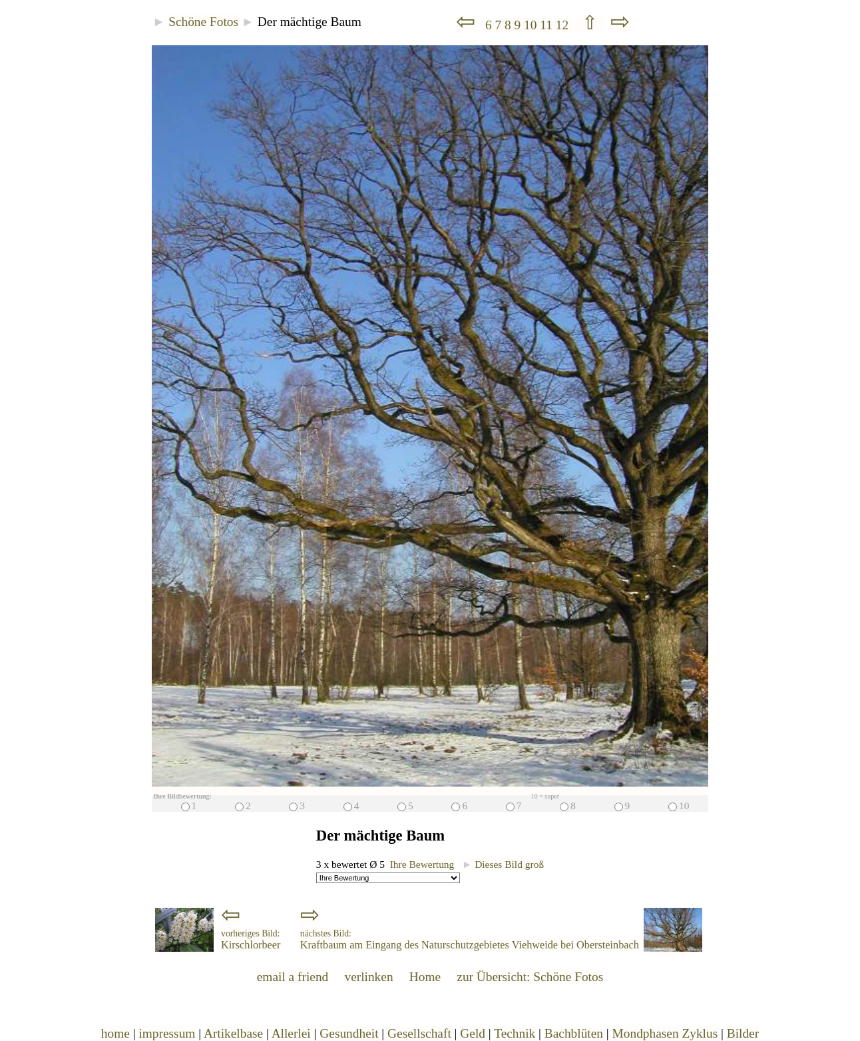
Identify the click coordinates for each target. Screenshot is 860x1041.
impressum (166, 1033)
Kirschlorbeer (250, 939)
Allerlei (291, 1033)
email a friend (293, 977)
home (115, 1033)
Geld (472, 1033)
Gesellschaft (419, 1033)
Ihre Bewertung (422, 864)
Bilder (743, 1033)
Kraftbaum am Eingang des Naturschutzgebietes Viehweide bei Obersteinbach (469, 939)
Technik (514, 1033)
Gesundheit (349, 1033)
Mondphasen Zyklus (665, 1033)
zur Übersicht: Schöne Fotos (530, 977)
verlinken (368, 977)
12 (564, 25)
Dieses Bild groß (503, 864)
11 (547, 25)
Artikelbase (233, 1033)
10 (532, 25)
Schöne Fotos (203, 22)
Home (425, 977)
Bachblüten (573, 1033)
